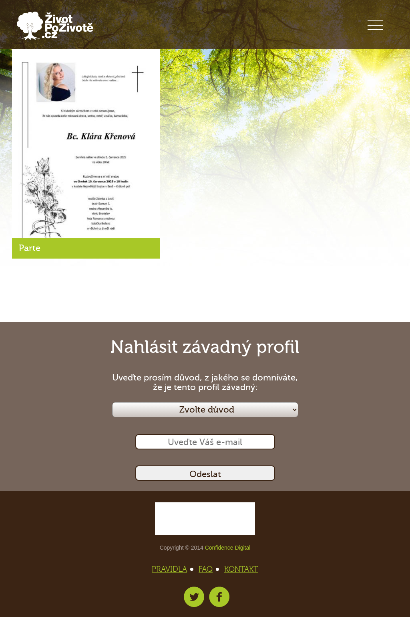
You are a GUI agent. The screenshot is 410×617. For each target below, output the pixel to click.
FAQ (208, 569)
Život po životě (55, 26)
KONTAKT (241, 569)
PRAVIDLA (172, 569)
